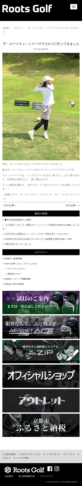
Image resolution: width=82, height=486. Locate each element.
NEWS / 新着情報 (13, 258)
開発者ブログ (14, 274)
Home (6, 28)
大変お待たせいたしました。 (18, 244)
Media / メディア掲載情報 (17, 279)
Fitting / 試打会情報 (14, 284)
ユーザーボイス (53, 454)
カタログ (6, 458)
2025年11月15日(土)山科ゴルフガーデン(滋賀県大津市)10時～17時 (38, 239)
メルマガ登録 (22, 458)
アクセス (70, 454)
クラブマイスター (16, 268)
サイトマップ (46, 476)
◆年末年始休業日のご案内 (17, 220)
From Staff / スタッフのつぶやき (20, 263)
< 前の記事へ (9, 205)
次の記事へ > (73, 205)
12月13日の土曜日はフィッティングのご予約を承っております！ (37, 234)
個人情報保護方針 (26, 476)
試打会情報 (9, 454)
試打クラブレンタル (30, 454)
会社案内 (9, 476)
